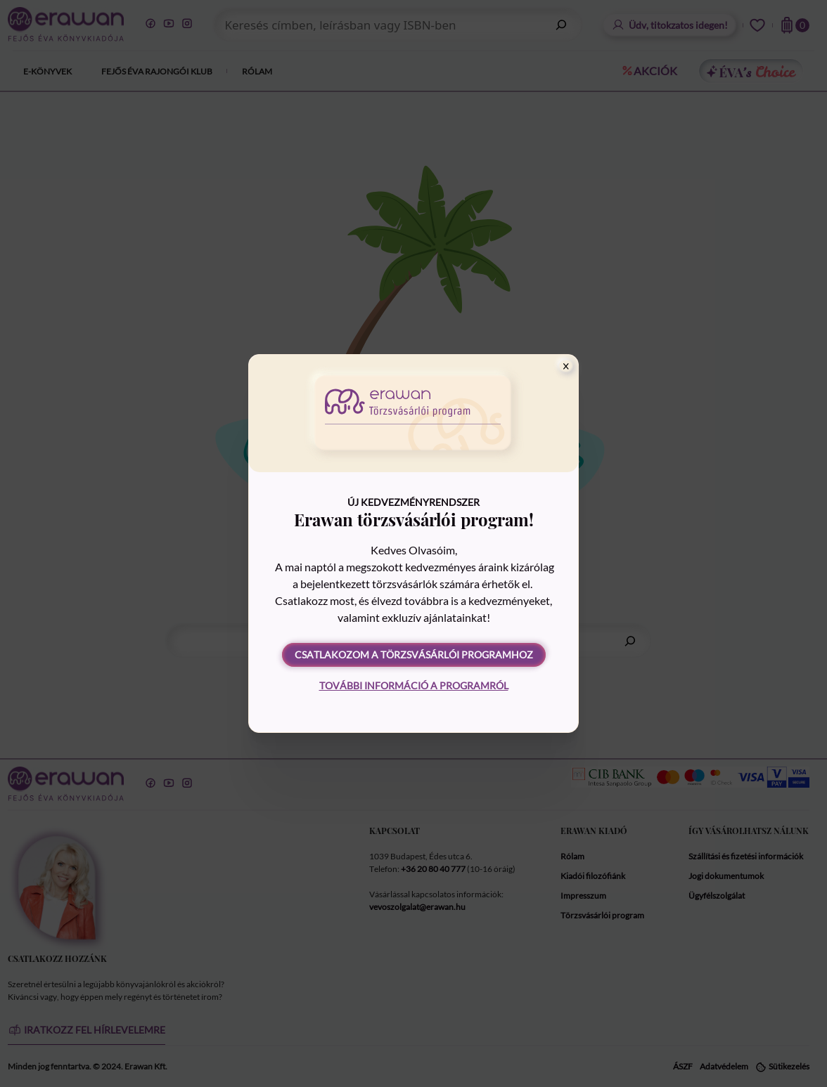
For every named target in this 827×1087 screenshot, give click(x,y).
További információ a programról (413, 685)
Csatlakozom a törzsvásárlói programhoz (414, 654)
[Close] (566, 366)
